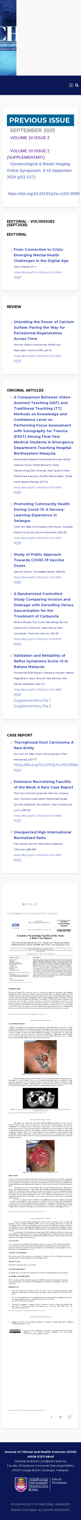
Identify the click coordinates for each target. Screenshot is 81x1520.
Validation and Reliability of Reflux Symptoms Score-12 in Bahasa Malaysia (41, 661)
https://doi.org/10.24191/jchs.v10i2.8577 (38, 537)
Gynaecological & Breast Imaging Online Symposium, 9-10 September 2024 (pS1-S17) (39, 170)
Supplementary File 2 (32, 706)
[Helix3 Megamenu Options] (71, 85)
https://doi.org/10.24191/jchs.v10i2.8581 (37, 577)
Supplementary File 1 (32, 700)
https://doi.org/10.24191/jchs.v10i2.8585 (38, 815)
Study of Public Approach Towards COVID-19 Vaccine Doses (39, 560)
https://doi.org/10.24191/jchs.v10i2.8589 (43, 193)
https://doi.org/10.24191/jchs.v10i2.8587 (38, 855)
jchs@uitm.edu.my (54, 1461)
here (17, 913)
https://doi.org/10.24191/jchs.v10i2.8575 (37, 639)
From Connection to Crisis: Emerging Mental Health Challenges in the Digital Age (41, 255)
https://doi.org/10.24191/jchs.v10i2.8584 (46, 765)
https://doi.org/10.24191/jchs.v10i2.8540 (38, 272)
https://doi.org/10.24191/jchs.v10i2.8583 (38, 689)
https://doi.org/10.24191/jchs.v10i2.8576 (38, 487)
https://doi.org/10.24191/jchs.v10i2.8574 (38, 355)
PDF (17, 278)
